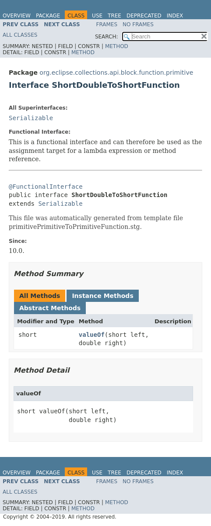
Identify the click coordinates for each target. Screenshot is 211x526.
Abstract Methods (50, 308)
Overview (17, 16)
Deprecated (144, 16)
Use (97, 16)
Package (48, 16)
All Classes (20, 35)
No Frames (138, 24)
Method (116, 46)
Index (175, 16)
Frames (107, 24)
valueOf (92, 334)
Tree (114, 16)
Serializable (31, 117)
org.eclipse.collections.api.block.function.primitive (116, 72)
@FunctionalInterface (46, 186)
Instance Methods (102, 295)
